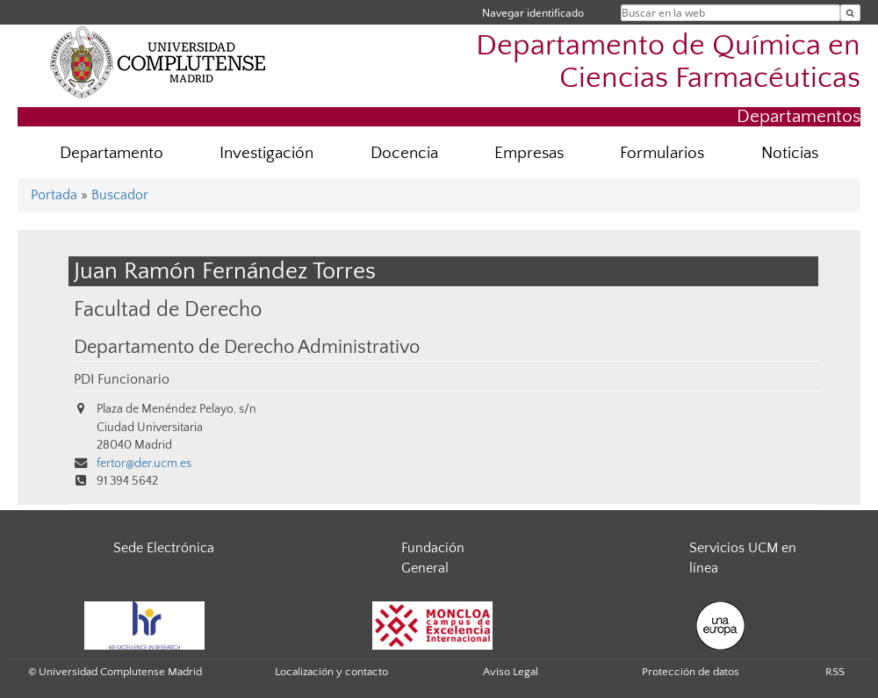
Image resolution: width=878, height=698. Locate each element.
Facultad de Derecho (168, 309)
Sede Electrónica (163, 548)
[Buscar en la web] (850, 12)
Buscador (119, 195)
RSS (835, 672)
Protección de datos (690, 672)
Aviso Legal (510, 672)
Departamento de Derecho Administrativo (247, 347)
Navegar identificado (533, 12)
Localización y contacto (331, 672)
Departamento (111, 153)
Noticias (789, 153)
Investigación (266, 153)
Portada (54, 195)
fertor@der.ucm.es (144, 464)
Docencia (404, 153)
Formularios (662, 153)
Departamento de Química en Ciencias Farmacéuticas (668, 62)
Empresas (529, 153)
